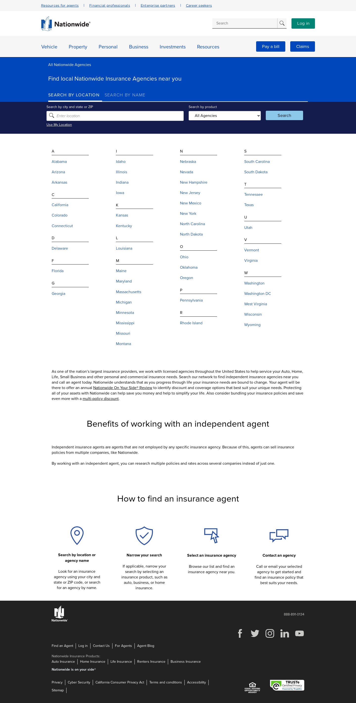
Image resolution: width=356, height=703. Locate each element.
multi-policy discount (101, 398)
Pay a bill (270, 46)
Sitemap (58, 690)
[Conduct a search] (244, 23)
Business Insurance (186, 661)
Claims (302, 46)
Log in (303, 23)
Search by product (202, 107)
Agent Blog (145, 646)
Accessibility (196, 682)
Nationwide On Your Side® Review (122, 387)
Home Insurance (92, 661)
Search (283, 115)
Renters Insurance (151, 661)
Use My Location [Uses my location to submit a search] (61, 125)
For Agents (123, 646)
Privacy (57, 682)
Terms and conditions (165, 682)
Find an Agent (62, 646)
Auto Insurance (63, 661)
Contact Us (101, 646)
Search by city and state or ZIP (71, 107)
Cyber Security (79, 682)
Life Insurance (121, 661)
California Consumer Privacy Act (119, 682)
